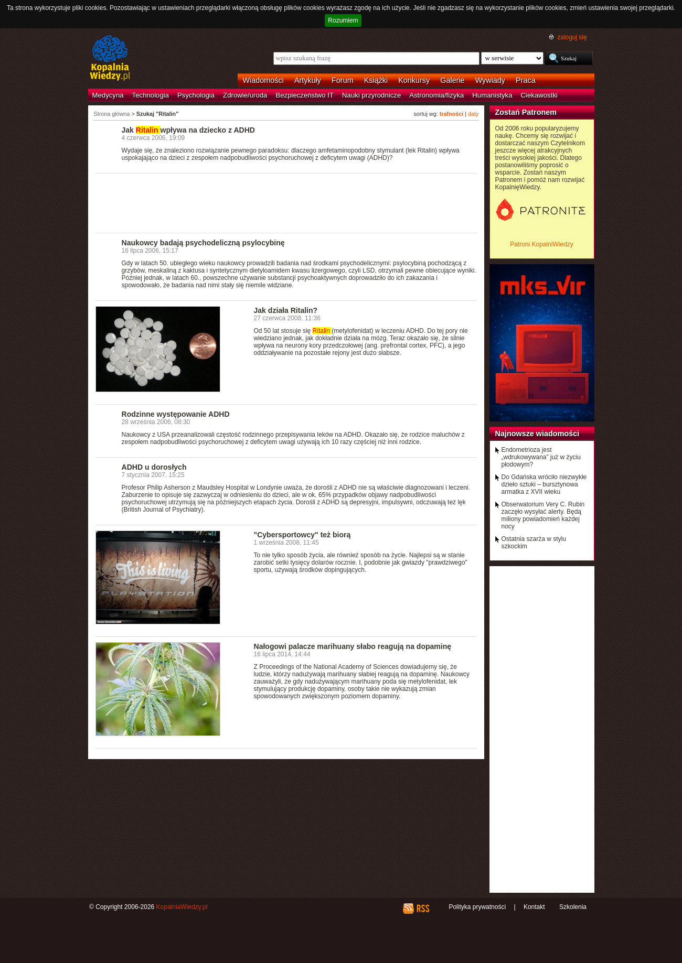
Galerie (452, 80)
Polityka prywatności (477, 907)
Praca (526, 80)
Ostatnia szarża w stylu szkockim (534, 542)
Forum (343, 80)
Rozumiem (343, 20)
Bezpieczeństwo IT (304, 95)
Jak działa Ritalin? (286, 310)
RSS (422, 908)
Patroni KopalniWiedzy (541, 244)
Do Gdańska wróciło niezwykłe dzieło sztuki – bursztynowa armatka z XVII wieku (544, 484)
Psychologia (196, 95)
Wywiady (490, 80)
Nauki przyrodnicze (371, 95)
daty (473, 114)
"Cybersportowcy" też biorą (302, 535)
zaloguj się (572, 37)
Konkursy (414, 80)
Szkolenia (573, 907)
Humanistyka (492, 95)
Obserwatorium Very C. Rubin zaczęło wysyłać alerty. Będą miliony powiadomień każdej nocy (543, 515)
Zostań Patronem (526, 112)
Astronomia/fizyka (436, 95)
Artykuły (307, 80)
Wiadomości (263, 80)
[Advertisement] (286, 202)
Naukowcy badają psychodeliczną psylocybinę (203, 243)
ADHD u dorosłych (154, 467)
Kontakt (534, 907)
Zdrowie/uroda (245, 95)
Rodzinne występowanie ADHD (176, 414)
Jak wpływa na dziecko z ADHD (188, 130)
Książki (376, 80)
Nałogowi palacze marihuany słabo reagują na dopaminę (353, 646)
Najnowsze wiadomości (537, 433)
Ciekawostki (539, 95)
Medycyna (108, 95)
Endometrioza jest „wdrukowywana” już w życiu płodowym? (541, 457)
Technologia (150, 95)
